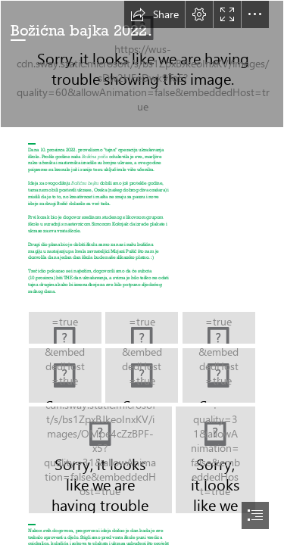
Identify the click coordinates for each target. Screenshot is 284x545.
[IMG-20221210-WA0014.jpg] (219, 375)
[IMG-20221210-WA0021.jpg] (65, 375)
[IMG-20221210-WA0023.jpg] (142, 375)
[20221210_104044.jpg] (65, 327)
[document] (142, 272)
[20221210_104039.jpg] (142, 327)
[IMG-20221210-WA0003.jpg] (100, 460)
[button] (154, 14)
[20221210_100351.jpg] (219, 327)
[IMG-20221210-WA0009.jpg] (215, 460)
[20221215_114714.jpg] (142, 64)
